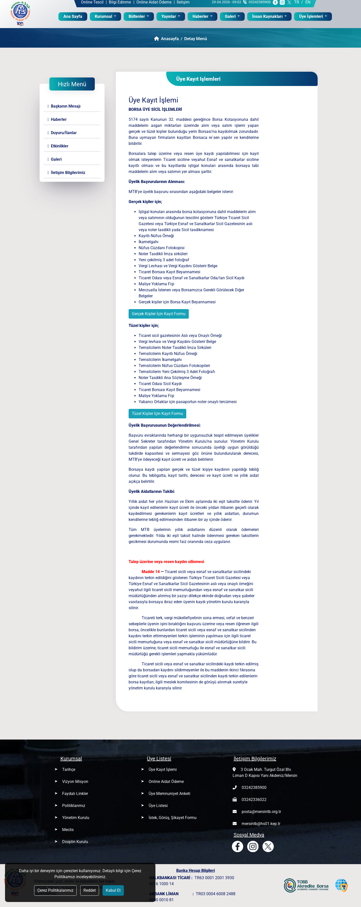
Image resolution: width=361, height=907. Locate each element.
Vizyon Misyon (75, 781)
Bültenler (137, 16)
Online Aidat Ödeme (166, 781)
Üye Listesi (158, 805)
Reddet (89, 890)
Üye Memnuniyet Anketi (169, 793)
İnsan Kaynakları (268, 16)
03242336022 (254, 799)
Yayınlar (169, 16)
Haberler (201, 16)
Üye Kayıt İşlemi (163, 769)
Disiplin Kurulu (75, 841)
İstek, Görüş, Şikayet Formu (173, 817)
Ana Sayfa (75, 16)
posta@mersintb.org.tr (261, 811)
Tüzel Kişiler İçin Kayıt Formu (157, 413)
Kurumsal (104, 16)
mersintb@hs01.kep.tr (261, 823)
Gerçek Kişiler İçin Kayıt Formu (159, 313)
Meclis (68, 829)
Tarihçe (68, 769)
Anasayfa (166, 38)
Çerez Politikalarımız (55, 890)
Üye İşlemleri (311, 16)
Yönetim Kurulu (75, 817)
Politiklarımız (73, 805)
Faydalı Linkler (75, 793)
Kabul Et (113, 890)
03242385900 (254, 787)
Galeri (231, 16)
